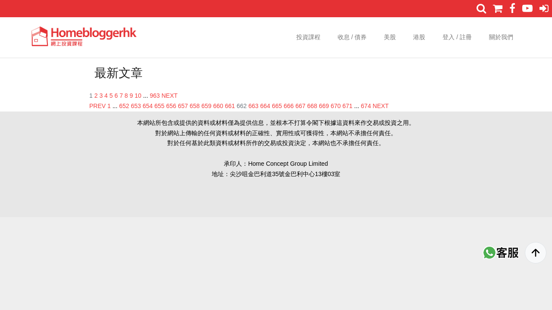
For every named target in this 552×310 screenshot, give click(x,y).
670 (336, 105)
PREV (97, 105)
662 (242, 105)
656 (171, 105)
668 (312, 105)
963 (155, 95)
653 (136, 105)
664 (265, 105)
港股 (419, 37)
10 (138, 95)
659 (206, 105)
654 (148, 105)
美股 (390, 37)
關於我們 (501, 37)
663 (253, 105)
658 (195, 105)
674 (366, 105)
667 (300, 105)
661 (230, 105)
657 (183, 105)
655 (159, 105)
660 (218, 105)
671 (347, 105)
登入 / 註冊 (457, 37)
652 (124, 105)
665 (277, 105)
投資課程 (308, 37)
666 (289, 105)
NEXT (169, 95)
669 (324, 105)
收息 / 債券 (352, 37)
